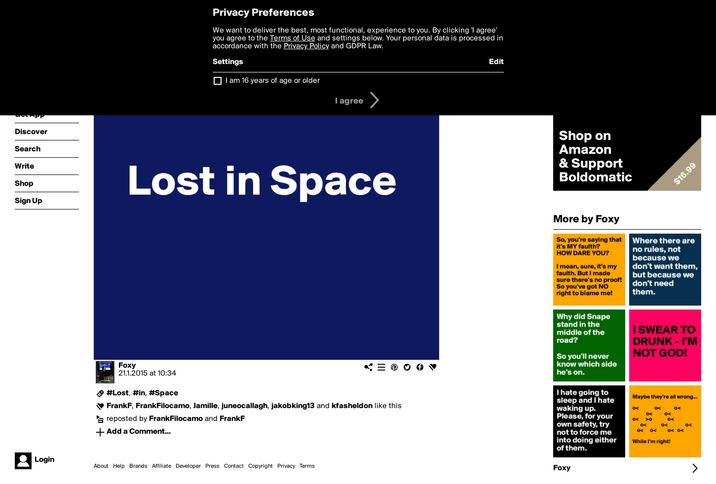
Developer (188, 466)
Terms (307, 466)
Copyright (260, 466)
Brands (138, 466)
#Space (163, 393)
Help (119, 466)
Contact (234, 466)
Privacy (286, 466)
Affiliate (161, 466)
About (101, 466)
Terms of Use (292, 38)
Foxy (127, 366)
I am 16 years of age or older (273, 81)
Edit (496, 62)
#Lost (118, 393)
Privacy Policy (306, 46)
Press (212, 466)
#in (139, 393)
